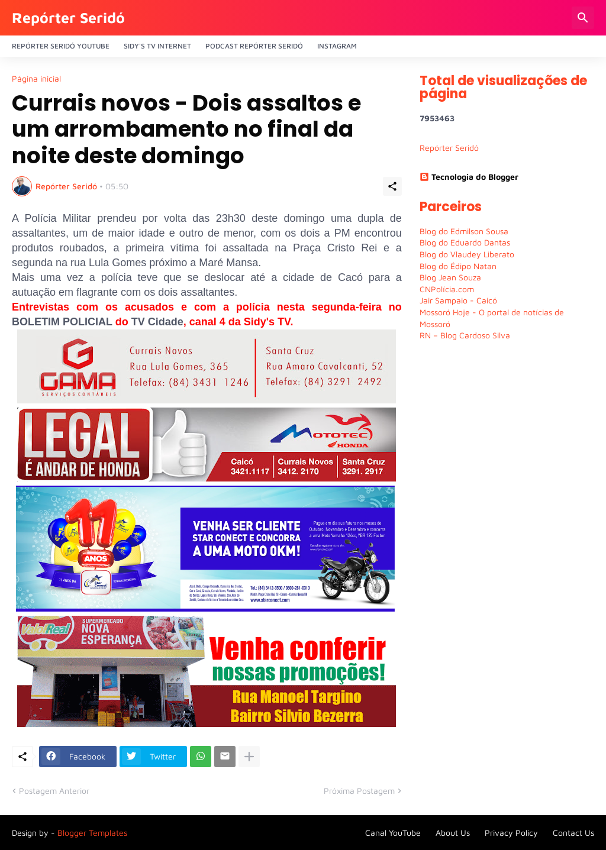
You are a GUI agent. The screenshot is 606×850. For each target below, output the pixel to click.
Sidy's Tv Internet (157, 45)
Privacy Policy (511, 833)
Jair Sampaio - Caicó (458, 300)
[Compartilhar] (392, 186)
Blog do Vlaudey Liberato (467, 254)
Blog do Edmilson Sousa (464, 231)
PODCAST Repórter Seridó (254, 45)
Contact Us (573, 833)
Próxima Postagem (359, 791)
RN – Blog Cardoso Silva (465, 335)
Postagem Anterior (54, 791)
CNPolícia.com (447, 289)
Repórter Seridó (68, 17)
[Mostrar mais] (249, 756)
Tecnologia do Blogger (469, 177)
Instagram (337, 45)
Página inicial (36, 79)
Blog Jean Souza (450, 277)
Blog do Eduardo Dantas (465, 242)
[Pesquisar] (583, 18)
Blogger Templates (92, 833)
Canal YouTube (393, 833)
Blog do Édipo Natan (458, 266)
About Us (453, 833)
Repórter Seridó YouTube (60, 45)
